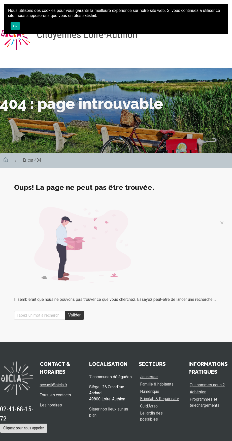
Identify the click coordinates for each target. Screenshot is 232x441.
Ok (15, 26)
